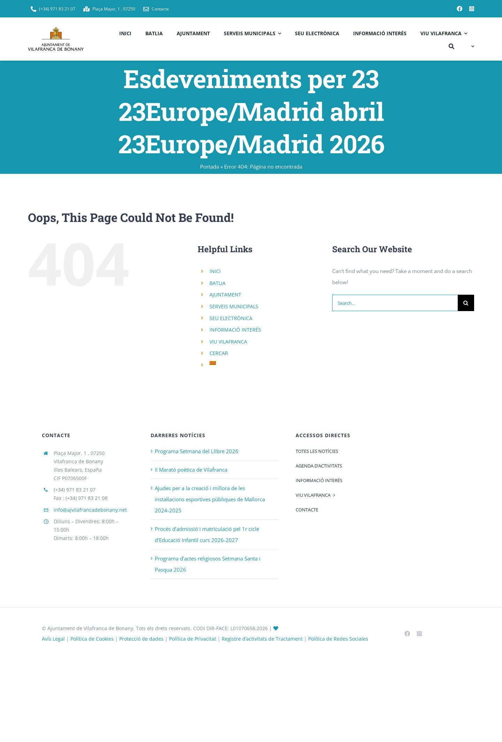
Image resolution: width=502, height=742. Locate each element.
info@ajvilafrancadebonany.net (90, 510)
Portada (209, 166)
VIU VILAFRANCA (228, 341)
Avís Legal (53, 638)
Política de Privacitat (192, 638)
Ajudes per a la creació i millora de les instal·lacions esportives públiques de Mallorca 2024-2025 (210, 499)
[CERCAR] (451, 45)
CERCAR (219, 353)
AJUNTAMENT (225, 294)
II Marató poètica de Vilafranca (191, 469)
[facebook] (459, 8)
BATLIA (218, 283)
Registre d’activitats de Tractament (262, 638)
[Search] (466, 303)
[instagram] (471, 8)
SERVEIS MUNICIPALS (234, 306)
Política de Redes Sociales (338, 638)
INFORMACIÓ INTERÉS (235, 329)
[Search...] (395, 303)
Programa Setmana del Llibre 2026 (196, 451)
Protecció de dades (141, 638)
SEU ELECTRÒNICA (231, 318)
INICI (215, 271)
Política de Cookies (92, 638)
